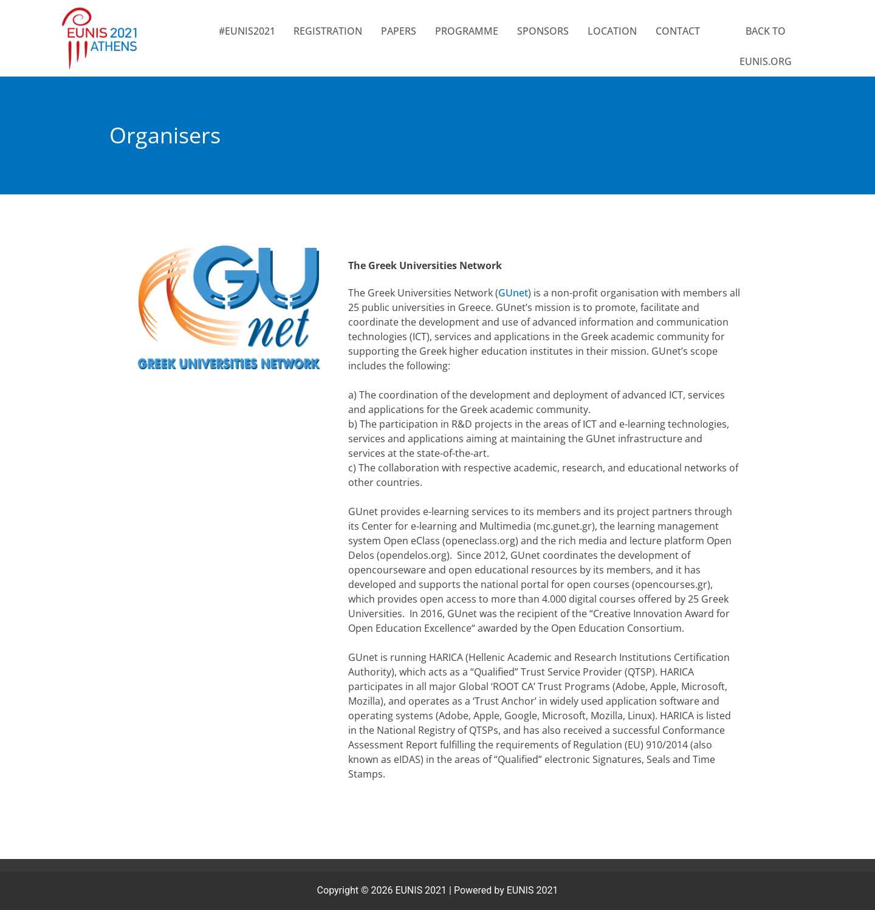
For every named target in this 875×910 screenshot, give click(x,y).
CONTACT (678, 31)
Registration (327, 31)
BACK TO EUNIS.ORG (765, 46)
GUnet (513, 292)
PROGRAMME (466, 31)
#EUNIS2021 (247, 31)
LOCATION (612, 31)
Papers (398, 31)
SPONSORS (543, 31)
